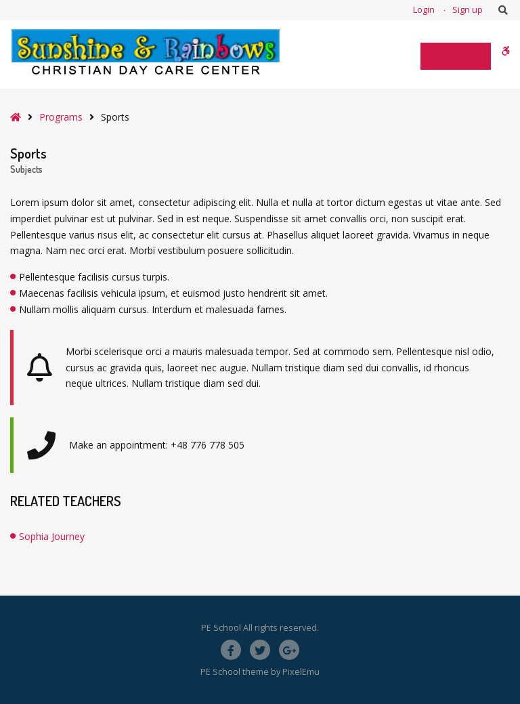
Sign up (467, 10)
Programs (61, 116)
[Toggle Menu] (455, 56)
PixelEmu (301, 672)
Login (424, 10)
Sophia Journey (52, 536)
